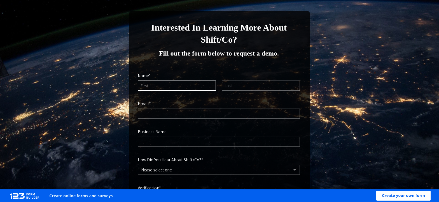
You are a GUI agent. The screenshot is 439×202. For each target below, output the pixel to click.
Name (143, 75)
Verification (148, 187)
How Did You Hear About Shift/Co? (169, 159)
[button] (403, 196)
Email (143, 103)
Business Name (152, 131)
